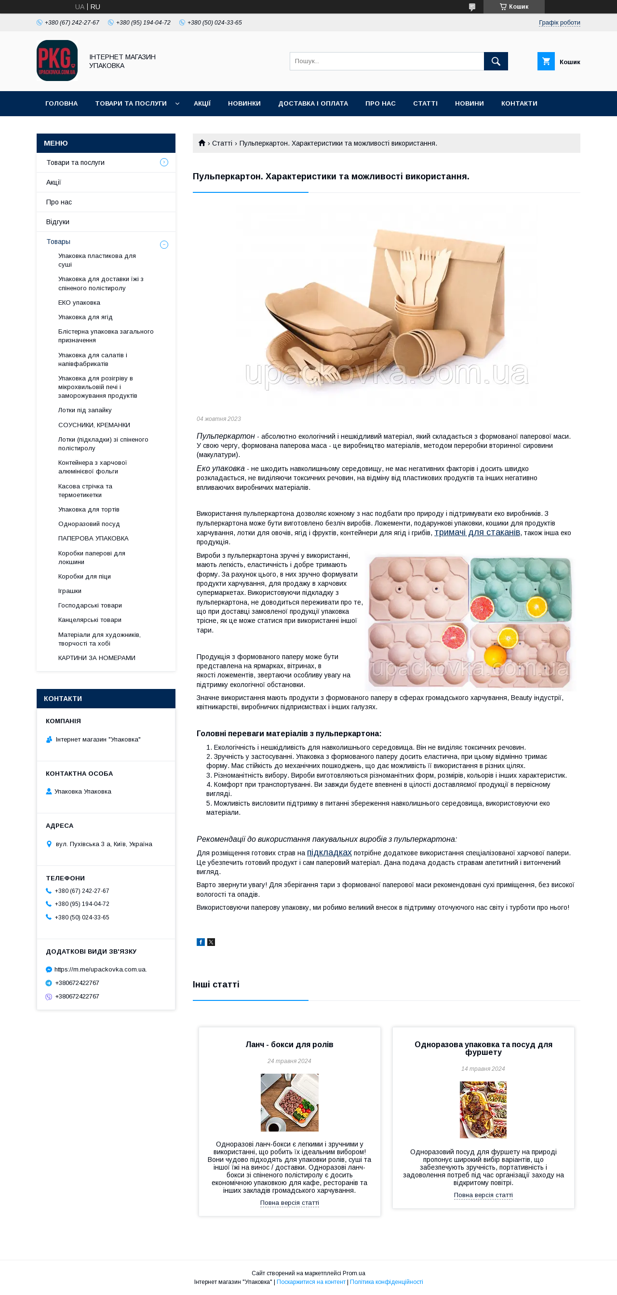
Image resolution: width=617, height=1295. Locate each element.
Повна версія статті (289, 1202)
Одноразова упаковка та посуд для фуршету (483, 1048)
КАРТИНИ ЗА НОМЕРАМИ (96, 657)
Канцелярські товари (89, 619)
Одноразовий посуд (89, 523)
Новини (469, 103)
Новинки (244, 103)
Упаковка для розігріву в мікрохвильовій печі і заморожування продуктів (97, 387)
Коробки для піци (84, 576)
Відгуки (57, 222)
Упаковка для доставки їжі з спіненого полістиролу (101, 283)
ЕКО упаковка (79, 302)
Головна (61, 103)
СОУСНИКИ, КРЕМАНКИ (94, 425)
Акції (202, 103)
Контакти (519, 103)
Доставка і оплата (313, 103)
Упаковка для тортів (89, 509)
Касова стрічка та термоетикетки (85, 491)
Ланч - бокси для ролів (289, 1044)
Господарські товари (90, 605)
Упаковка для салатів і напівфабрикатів (92, 359)
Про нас (380, 103)
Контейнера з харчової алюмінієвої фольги (92, 467)
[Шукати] (496, 61)
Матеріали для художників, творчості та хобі (99, 639)
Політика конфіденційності (386, 1282)
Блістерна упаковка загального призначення (106, 336)
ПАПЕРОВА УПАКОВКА (93, 538)
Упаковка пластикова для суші (97, 260)
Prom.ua (354, 1273)
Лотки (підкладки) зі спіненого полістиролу (103, 444)
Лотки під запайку (85, 410)
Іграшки (69, 590)
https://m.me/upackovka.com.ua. (100, 969)
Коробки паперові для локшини (91, 558)
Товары (58, 241)
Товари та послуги (131, 103)
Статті (425, 103)
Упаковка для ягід (85, 317)
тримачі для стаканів (477, 532)
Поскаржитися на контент (311, 1282)
